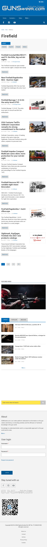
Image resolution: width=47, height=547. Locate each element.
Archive (23, 320)
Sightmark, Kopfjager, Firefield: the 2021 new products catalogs (11, 235)
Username (4, 444)
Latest (5, 320)
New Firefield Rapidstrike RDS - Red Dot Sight (12, 79)
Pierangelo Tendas (16, 61)
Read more (5, 72)
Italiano (25, 46)
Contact (23, 535)
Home (5, 18)
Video (21, 18)
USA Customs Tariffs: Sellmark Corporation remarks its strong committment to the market (13, 125)
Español (11, 46)
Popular (14, 320)
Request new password (8, 460)
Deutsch (4, 46)
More (27, 18)
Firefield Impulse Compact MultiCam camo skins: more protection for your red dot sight (13, 154)
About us (23, 532)
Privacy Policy (23, 540)
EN (41, 2)
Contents (12, 18)
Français (18, 46)
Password (4, 451)
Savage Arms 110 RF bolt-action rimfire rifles (29, 346)
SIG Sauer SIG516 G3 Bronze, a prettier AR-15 (29, 325)
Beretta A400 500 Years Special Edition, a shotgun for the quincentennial (28, 336)
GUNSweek (14, 82)
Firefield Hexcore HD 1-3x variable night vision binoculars (12, 184)
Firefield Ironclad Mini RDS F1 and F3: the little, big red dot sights (13, 57)
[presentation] (14, 465)
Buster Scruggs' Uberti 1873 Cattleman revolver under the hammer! (30, 358)
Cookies (23, 543)
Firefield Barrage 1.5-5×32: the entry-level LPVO (12, 101)
